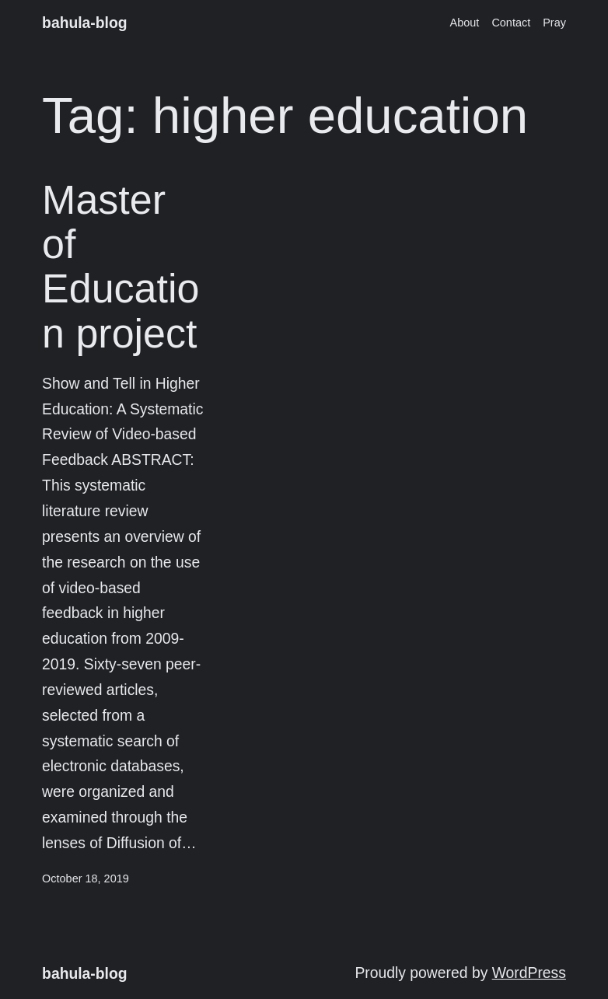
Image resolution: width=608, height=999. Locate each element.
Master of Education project (120, 267)
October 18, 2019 (85, 878)
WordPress (529, 973)
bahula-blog (85, 23)
